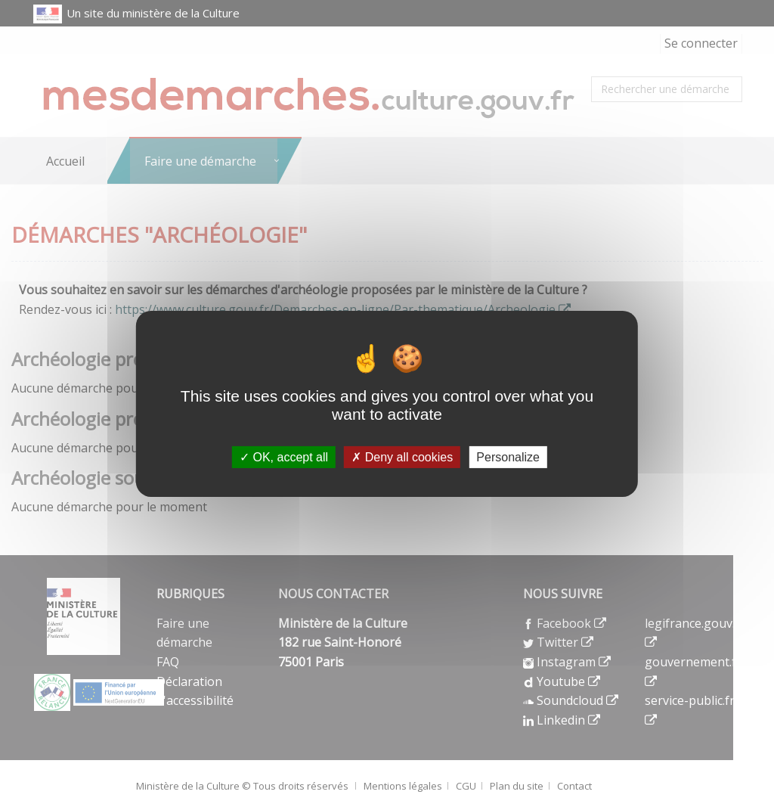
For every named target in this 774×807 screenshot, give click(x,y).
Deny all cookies (402, 456)
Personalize (508, 456)
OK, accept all (284, 456)
